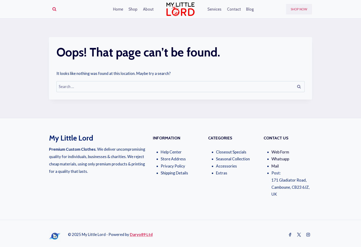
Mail (275, 166)
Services (214, 9)
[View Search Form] (54, 9)
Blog (250, 9)
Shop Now (299, 9)
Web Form (280, 152)
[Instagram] (308, 235)
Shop (132, 9)
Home (118, 9)
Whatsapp (280, 158)
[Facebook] (290, 235)
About (148, 9)
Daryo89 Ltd (141, 234)
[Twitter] (299, 235)
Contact (234, 9)
